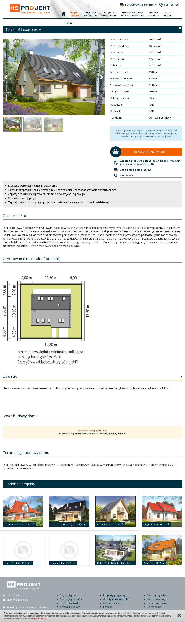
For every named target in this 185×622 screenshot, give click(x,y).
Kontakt (107, 606)
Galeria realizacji (112, 603)
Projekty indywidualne (72, 603)
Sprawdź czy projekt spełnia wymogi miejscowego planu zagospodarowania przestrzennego (62, 189)
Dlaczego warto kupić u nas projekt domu (32, 185)
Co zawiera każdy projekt (23, 198)
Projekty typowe (68, 595)
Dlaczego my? (154, 606)
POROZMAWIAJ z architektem (141, 4)
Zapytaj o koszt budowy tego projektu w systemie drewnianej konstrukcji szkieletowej (58, 202)
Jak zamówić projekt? (158, 599)
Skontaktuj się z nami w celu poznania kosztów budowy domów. (92, 433)
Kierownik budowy (70, 606)
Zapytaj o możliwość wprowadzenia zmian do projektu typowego (46, 194)
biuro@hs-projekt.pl (18, 599)
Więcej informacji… (39, 618)
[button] (6, 77)
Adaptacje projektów (71, 599)
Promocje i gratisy (156, 595)
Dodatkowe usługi (157, 603)
